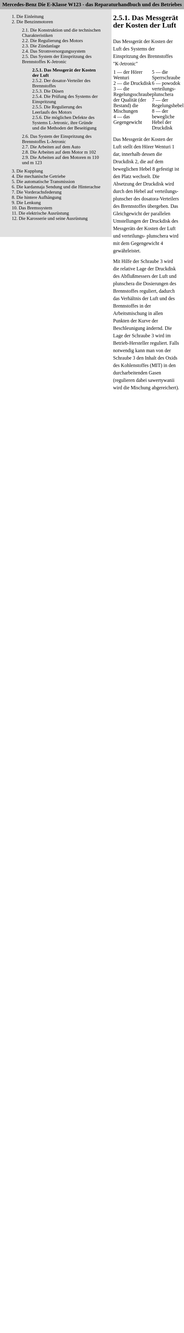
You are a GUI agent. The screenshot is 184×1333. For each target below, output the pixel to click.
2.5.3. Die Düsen (48, 91)
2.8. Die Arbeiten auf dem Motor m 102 (59, 152)
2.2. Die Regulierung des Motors (52, 40)
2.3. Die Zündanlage (41, 45)
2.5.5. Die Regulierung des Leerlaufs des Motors (57, 109)
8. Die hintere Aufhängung (36, 197)
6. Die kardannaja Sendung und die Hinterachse (56, 186)
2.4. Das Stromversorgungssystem (53, 51)
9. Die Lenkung (26, 202)
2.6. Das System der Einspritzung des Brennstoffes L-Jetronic (57, 139)
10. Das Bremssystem (32, 207)
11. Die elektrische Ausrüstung (40, 213)
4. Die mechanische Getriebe (38, 176)
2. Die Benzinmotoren (32, 21)
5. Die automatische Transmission (43, 181)
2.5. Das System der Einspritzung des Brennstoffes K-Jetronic (57, 59)
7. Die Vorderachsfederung (37, 192)
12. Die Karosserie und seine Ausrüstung (50, 218)
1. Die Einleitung (28, 16)
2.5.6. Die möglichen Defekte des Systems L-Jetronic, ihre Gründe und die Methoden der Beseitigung (64, 122)
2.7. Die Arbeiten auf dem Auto (51, 146)
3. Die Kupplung (27, 170)
